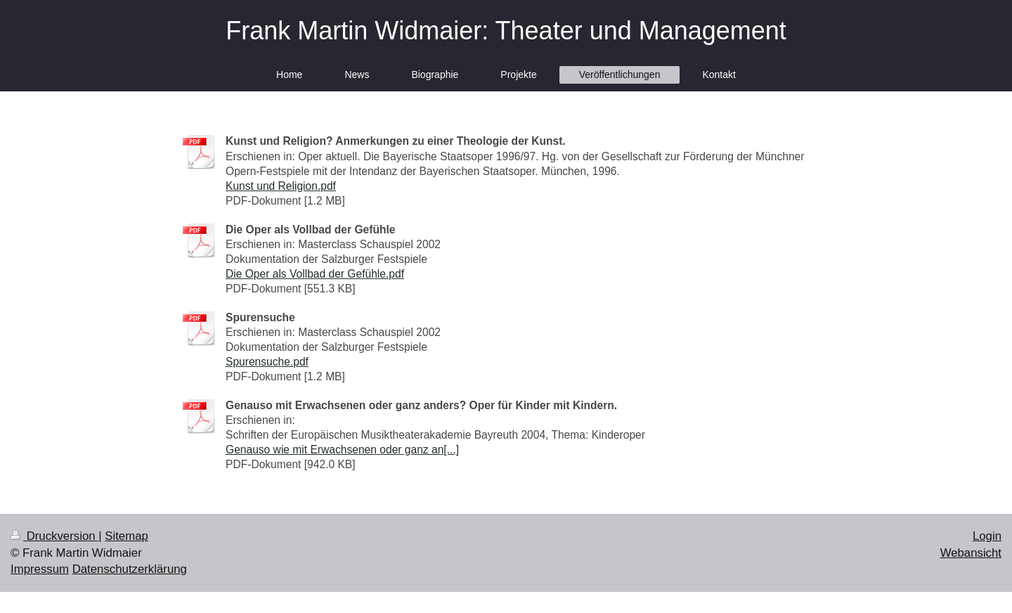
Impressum (40, 569)
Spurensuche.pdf (267, 362)
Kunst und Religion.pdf (281, 186)
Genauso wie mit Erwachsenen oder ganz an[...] (342, 450)
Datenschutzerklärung (129, 569)
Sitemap (126, 536)
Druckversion (54, 536)
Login (987, 536)
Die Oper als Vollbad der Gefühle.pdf (315, 274)
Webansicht (970, 553)
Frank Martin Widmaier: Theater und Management (506, 30)
